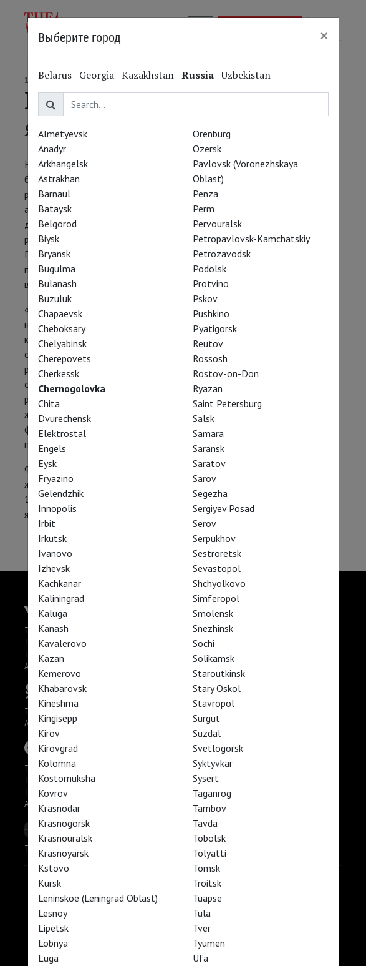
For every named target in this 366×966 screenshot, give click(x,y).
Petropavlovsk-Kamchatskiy (251, 238)
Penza (205, 193)
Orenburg (212, 133)
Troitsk (207, 883)
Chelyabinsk (62, 343)
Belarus (55, 75)
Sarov (204, 478)
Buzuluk (55, 298)
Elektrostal (62, 433)
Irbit (46, 523)
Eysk (47, 463)
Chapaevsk (60, 313)
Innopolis (57, 508)
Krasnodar (59, 808)
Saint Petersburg (227, 403)
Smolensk (213, 613)
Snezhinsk (213, 628)
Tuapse (207, 898)
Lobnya (53, 943)
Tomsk (206, 868)
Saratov (209, 463)
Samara (208, 433)
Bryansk (54, 253)
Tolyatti (209, 853)
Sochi (203, 643)
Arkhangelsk (63, 163)
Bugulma (56, 268)
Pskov (205, 298)
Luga (48, 958)
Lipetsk (53, 928)
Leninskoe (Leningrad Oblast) (98, 898)
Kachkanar (59, 583)
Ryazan (208, 388)
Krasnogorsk (64, 823)
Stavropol (213, 703)
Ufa (200, 958)
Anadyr (52, 148)
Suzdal (207, 733)
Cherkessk (58, 373)
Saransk (208, 448)
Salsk (203, 418)
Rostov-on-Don (226, 373)
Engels (52, 448)
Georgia (96, 75)
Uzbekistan (246, 75)
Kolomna (57, 763)
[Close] (324, 35)
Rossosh (210, 358)
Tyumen (209, 943)
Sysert (206, 778)
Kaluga (52, 613)
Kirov (49, 733)
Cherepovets (64, 358)
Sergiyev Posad (223, 508)
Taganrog (212, 793)
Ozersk (207, 148)
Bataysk (55, 208)
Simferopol (216, 598)
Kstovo (53, 868)
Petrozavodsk (222, 253)
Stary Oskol (217, 688)
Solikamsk (213, 658)
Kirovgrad (58, 748)
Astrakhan (59, 178)
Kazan (51, 658)
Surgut (206, 718)
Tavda (205, 823)
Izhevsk (54, 568)
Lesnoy (52, 913)
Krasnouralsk (65, 838)
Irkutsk (52, 538)
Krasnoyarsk (63, 853)
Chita (49, 403)
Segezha (210, 493)
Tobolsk (209, 838)
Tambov (209, 808)
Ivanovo (55, 553)
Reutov (208, 343)
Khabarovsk (62, 688)
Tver (202, 928)
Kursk (49, 883)
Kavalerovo (62, 643)
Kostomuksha (66, 778)
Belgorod (57, 223)
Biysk (48, 238)
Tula (202, 913)
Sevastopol (217, 568)
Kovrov (53, 793)
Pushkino (211, 313)
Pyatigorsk (215, 328)
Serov (204, 523)
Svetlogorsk (218, 748)
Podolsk (209, 268)
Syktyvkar (213, 763)
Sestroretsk (217, 553)
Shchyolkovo (219, 583)
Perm (203, 208)
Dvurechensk (64, 418)
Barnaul (54, 193)
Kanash (53, 628)
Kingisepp (57, 718)
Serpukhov (214, 538)
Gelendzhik (61, 493)
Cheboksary (61, 328)
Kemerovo (59, 673)
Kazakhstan (148, 75)
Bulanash (57, 283)
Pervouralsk (217, 223)
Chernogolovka (71, 388)
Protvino (211, 283)
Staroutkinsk (219, 673)
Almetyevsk (62, 133)
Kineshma (58, 703)
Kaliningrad (61, 598)
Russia (197, 75)
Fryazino (56, 478)
